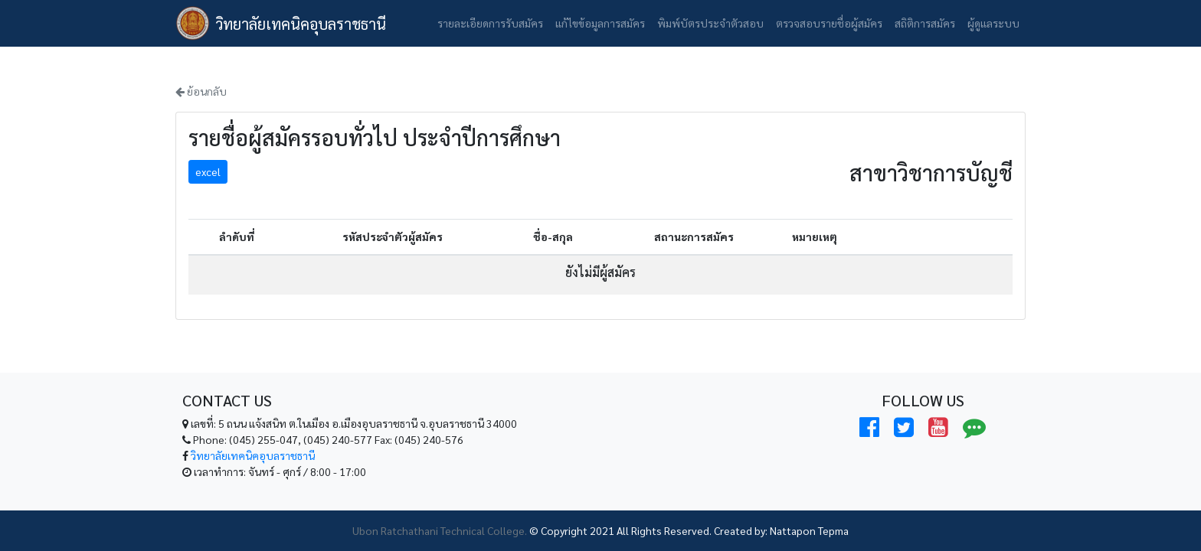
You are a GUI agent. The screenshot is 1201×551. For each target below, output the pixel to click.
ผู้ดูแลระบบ (993, 23)
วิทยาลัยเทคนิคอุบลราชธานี (301, 24)
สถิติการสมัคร (925, 23)
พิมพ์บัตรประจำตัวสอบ (710, 23)
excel (208, 171)
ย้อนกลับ (201, 91)
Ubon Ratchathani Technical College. (439, 530)
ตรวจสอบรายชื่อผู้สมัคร (829, 23)
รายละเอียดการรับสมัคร (490, 23)
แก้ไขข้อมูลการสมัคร (600, 23)
